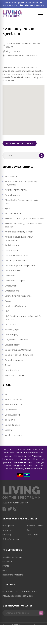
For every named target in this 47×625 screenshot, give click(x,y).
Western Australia (13, 435)
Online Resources (11, 539)
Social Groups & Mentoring (18, 350)
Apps (7, 208)
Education (10, 275)
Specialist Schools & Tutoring (19, 355)
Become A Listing (35, 525)
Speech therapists (14, 360)
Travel (8, 365)
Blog (29, 530)
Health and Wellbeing (15, 306)
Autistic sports (12, 245)
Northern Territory (13, 404)
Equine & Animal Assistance (18, 295)
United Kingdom (13, 425)
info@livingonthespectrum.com (18, 595)
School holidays (13, 344)
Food (5, 570)
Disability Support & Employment (21, 265)
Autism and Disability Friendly (19, 231)
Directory (7, 534)
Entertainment (12, 290)
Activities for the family (16, 189)
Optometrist (11, 324)
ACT (7, 394)
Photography (11, 334)
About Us (7, 530)
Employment (11, 285)
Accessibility (11, 176)
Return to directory (19, 143)
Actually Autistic (12, 195)
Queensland (11, 409)
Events (8, 301)
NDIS (7, 311)
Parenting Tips (12, 329)
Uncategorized (12, 370)
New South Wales (13, 399)
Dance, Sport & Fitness (16, 260)
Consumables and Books (17, 255)
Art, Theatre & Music (14, 213)
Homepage (8, 525)
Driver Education (13, 270)
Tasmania (10, 419)
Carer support (12, 250)
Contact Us (32, 534)
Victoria (9, 430)
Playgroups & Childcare (16, 339)
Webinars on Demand (15, 375)
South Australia (12, 414)
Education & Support (15, 280)
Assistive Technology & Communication (24, 218)
